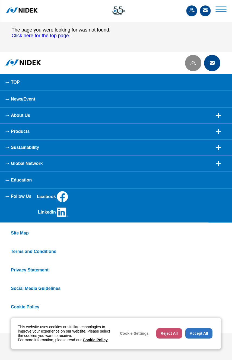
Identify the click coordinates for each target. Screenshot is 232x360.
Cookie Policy (25, 307)
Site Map (20, 233)
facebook (52, 196)
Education (21, 180)
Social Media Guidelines (36, 288)
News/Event (23, 99)
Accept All (199, 333)
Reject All (169, 333)
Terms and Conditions (33, 251)
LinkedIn (53, 212)
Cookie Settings (134, 333)
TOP (15, 82)
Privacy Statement (30, 270)
